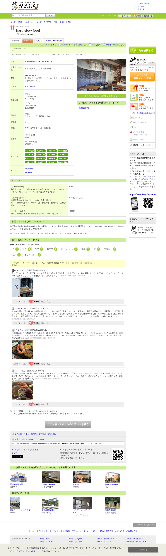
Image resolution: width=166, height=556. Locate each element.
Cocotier (76, 484)
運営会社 (109, 531)
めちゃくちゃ (69, 249)
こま (17, 330)
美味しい (110, 249)
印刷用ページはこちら (115, 45)
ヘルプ (142, 6)
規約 (102, 531)
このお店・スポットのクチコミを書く (68, 424)
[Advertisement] (91, 6)
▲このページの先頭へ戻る (144, 525)
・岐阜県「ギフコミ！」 (104, 541)
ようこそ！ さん (109, 15)
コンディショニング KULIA (81, 511)
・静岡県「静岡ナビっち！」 (106, 539)
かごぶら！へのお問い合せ (126, 531)
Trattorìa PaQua (48, 484)
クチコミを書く (50, 45)
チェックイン (66, 45)
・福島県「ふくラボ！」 (46, 541)
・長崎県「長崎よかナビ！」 (135, 539)
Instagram (29, 168)
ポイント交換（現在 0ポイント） (141, 133)
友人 (16, 255)
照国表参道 (84, 107)
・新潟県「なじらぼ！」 (75, 541)
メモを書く (96, 45)
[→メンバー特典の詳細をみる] (142, 113)
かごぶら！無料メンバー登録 (142, 76)
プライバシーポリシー (81, 531)
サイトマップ (41, 531)
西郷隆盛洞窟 (110, 510)
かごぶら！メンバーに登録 (140, 176)
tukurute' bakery (111, 484)
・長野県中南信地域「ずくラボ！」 (137, 541)
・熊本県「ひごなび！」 (75, 539)
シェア (14, 453)
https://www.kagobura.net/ (143, 194)
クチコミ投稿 (64, 531)
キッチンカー (32, 255)
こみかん (19, 308)
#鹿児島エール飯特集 (53, 41)
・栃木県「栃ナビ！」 (45, 539)
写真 (38, 41)
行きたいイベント (140, 122)
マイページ (137, 127)
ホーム (142, 9)
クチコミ (27, 41)
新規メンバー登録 (142, 15)
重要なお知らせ (145, 3)
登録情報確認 (138, 139)
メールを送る (30, 86)
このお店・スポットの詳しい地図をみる (101, 96)
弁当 (26, 249)
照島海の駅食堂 (16, 484)
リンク (95, 531)
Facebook (29, 172)
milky (17, 270)
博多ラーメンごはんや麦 (20, 510)
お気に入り (82, 45)
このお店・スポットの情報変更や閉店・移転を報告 (36, 434)
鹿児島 (52, 249)
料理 (39, 249)
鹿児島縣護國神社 (49, 510)
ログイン (124, 15)
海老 (85, 249)
